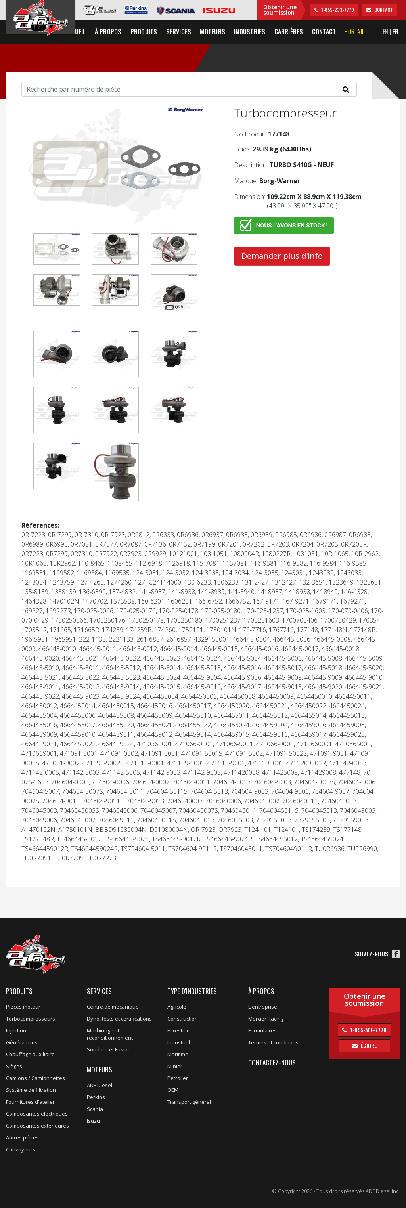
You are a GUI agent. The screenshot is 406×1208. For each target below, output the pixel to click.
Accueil (100, 31)
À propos (261, 991)
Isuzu (93, 1120)
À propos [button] (130, 31)
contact (383, 9)
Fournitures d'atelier (30, 1101)
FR (403, 31)
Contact (343, 31)
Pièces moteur (23, 1006)
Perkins (96, 1097)
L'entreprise (262, 1006)
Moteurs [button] (232, 31)
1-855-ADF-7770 (368, 1030)
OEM (172, 1089)
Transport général (189, 1101)
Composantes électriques (37, 1113)
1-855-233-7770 (337, 9)
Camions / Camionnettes (35, 1078)
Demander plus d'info (282, 255)
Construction (182, 1018)
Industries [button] (269, 31)
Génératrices (22, 1042)
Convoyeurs (20, 1149)
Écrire (368, 1045)
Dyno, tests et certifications (119, 1018)
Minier (174, 1066)
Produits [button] (163, 31)
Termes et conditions (273, 1042)
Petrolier (177, 1078)
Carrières (308, 31)
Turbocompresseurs (30, 1018)
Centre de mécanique (113, 1006)
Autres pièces (22, 1137)
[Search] (189, 89)
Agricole (176, 1006)
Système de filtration (31, 1089)
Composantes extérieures (37, 1125)
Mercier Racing (265, 1018)
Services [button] (198, 31)
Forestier (178, 1030)
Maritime (177, 1054)
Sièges (14, 1066)
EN (393, 31)
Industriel (178, 1042)
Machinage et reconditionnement (110, 1034)
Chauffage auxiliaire (30, 1054)
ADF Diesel (99, 1085)
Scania (95, 1108)
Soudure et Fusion (109, 1049)
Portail (374, 31)
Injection (16, 1030)
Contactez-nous (272, 1062)
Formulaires (262, 1030)
